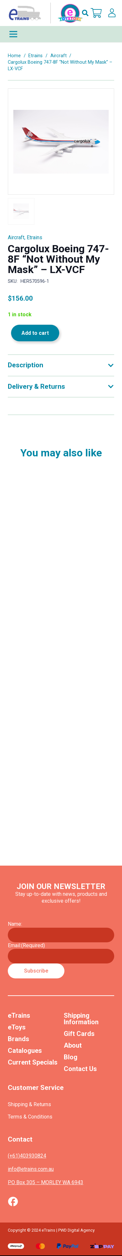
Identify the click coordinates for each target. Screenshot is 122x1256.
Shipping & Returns (29, 1104)
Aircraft (58, 56)
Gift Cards (79, 1034)
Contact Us (80, 1069)
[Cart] (96, 13)
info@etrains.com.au (31, 1169)
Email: (26, 945)
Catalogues (25, 1050)
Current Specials (33, 1062)
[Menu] (61, 34)
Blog (70, 1057)
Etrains (35, 56)
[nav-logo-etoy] (44, 13)
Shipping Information (81, 1019)
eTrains (19, 1015)
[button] (85, 13)
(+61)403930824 (27, 1156)
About (73, 1045)
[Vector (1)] (13, 1201)
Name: (15, 924)
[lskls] (112, 13)
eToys (17, 1027)
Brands (18, 1039)
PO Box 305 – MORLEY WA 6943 (45, 1182)
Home (14, 56)
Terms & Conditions (30, 1117)
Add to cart (35, 333)
